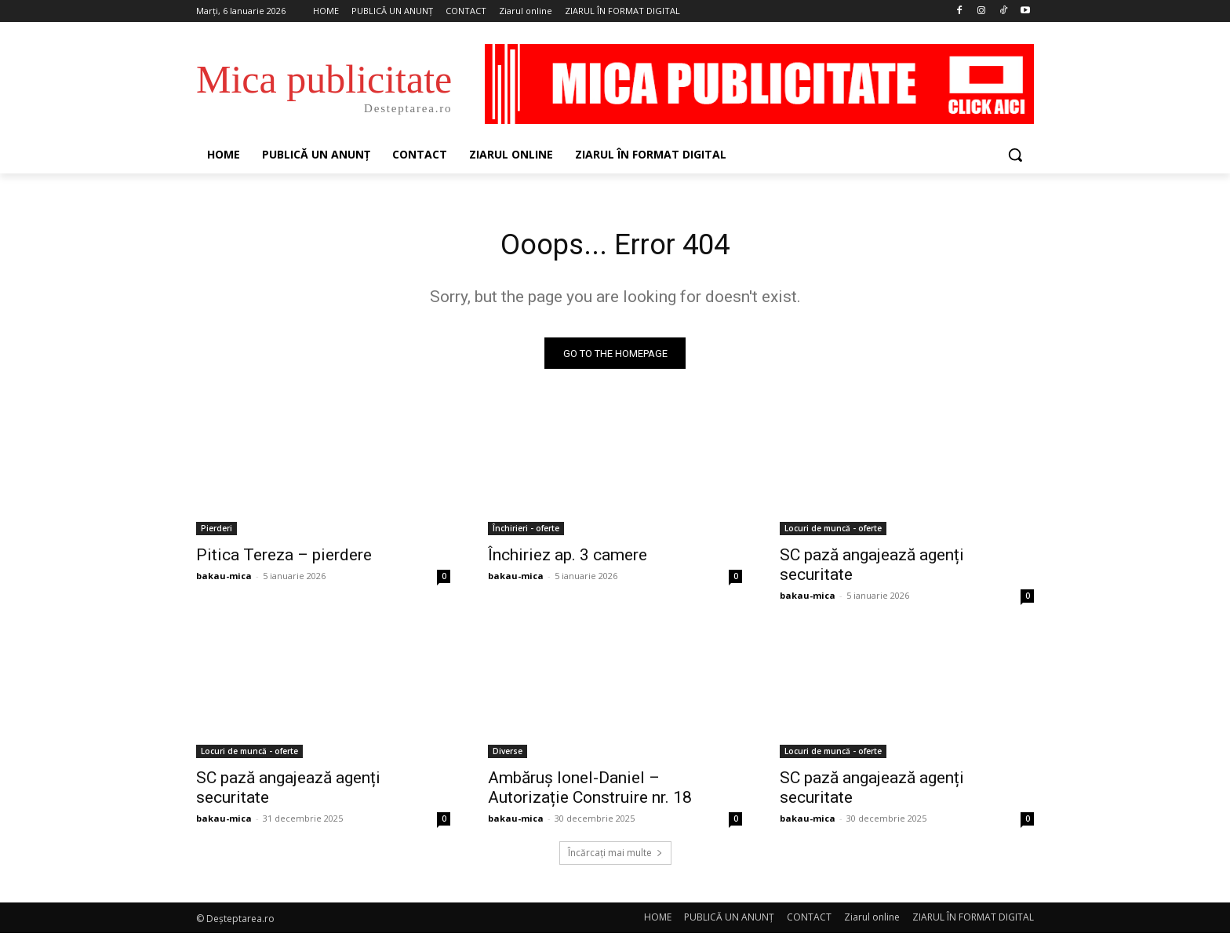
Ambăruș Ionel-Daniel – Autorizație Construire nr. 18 (590, 791)
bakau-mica (224, 579)
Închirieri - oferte (526, 532)
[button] (1015, 154)
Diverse (507, 754)
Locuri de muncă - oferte (833, 532)
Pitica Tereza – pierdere (284, 558)
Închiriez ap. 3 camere (567, 558)
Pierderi (216, 532)
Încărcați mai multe (615, 856)
